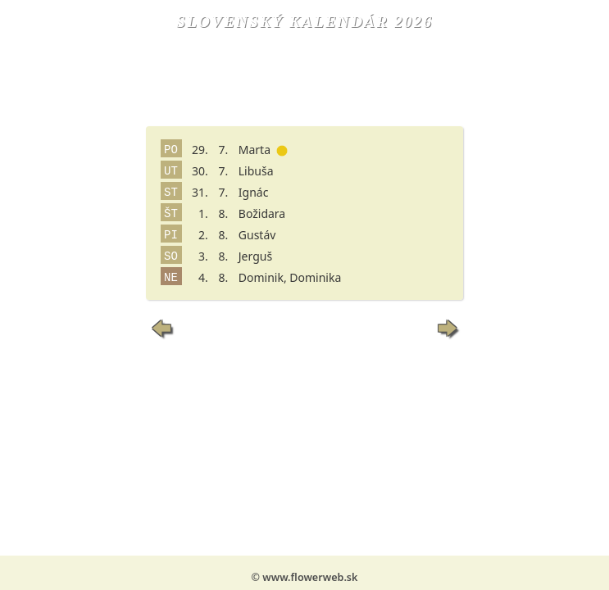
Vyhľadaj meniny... (304, 357)
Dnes (304, 328)
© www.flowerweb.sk (305, 577)
